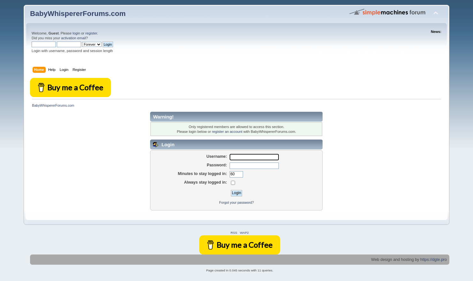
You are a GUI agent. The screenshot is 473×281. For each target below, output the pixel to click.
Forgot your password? (236, 202)
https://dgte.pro (433, 259)
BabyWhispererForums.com (78, 14)
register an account (227, 131)
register (91, 33)
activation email (73, 38)
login (76, 33)
